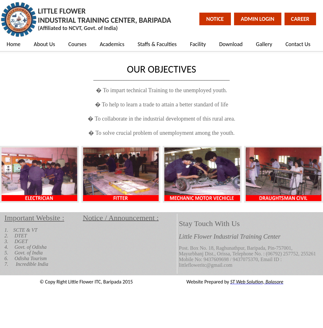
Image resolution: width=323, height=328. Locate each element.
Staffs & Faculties (157, 44)
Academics (112, 44)
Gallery (264, 44)
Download (231, 44)
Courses (77, 44)
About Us (44, 44)
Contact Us (297, 44)
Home (14, 44)
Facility (198, 44)
